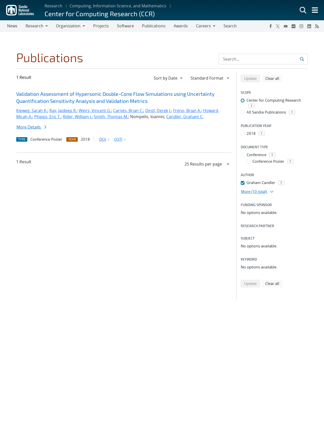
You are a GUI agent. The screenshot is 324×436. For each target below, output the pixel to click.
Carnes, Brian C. (128, 110)
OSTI (120, 139)
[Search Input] (263, 59)
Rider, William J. (77, 116)
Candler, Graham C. (185, 116)
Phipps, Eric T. (47, 116)
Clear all (273, 78)
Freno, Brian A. (187, 110)
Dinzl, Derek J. (158, 110)
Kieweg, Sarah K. (31, 110)
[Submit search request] (302, 59)
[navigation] (169, 78)
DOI (104, 139)
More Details (31, 127)
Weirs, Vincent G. (95, 110)
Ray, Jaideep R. (63, 110)
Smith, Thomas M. (111, 116)
